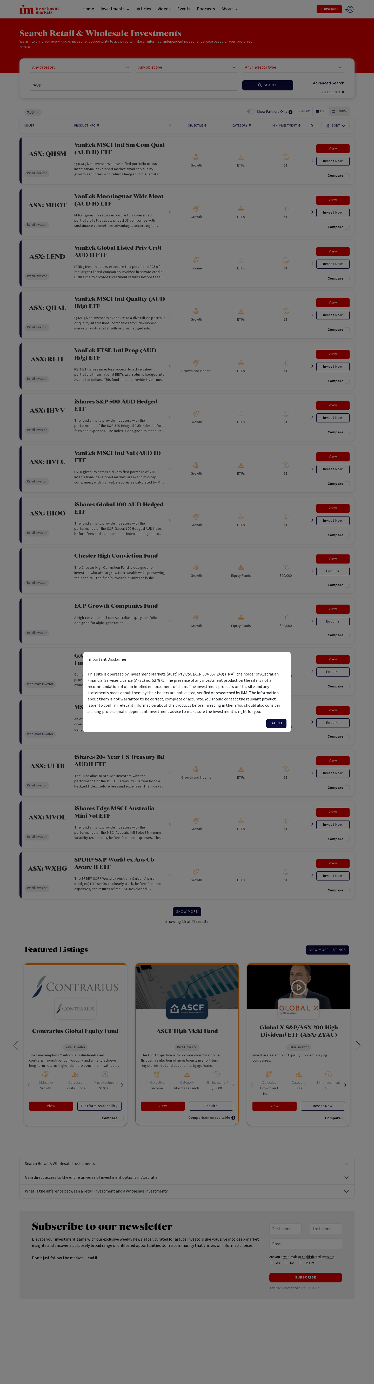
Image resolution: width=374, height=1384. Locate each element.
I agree (276, 723)
